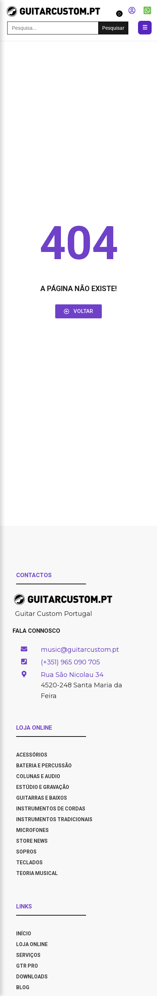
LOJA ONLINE (32, 944)
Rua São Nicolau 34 (72, 675)
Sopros (26, 852)
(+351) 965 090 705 (70, 662)
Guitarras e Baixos (41, 798)
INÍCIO (23, 933)
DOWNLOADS (32, 976)
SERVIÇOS (28, 955)
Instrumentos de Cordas (50, 809)
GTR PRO (27, 966)
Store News (32, 841)
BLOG (22, 987)
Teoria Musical (37, 873)
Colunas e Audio (38, 776)
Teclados (29, 862)
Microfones (32, 830)
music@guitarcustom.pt (80, 650)
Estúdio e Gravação (42, 787)
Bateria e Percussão (44, 765)
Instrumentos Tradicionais (54, 819)
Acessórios (31, 755)
